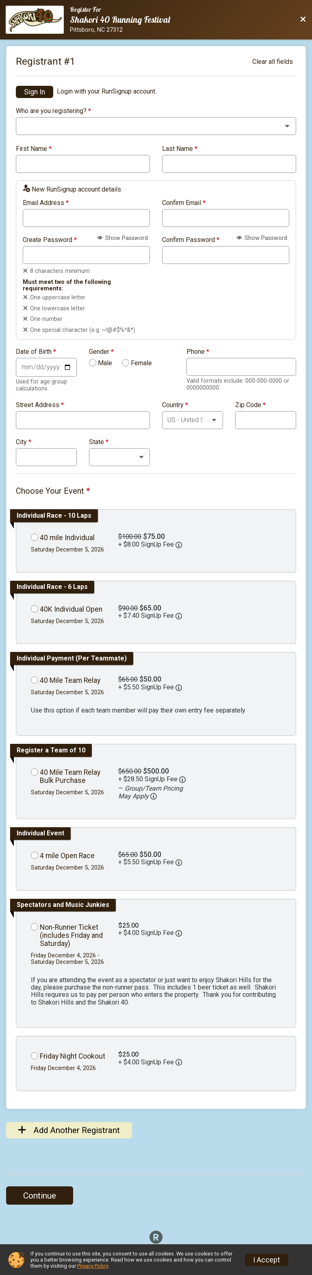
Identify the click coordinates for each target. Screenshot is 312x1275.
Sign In (34, 92)
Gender (101, 351)
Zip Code (250, 405)
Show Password (122, 238)
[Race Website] (38, 20)
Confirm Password (190, 240)
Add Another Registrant (69, 1130)
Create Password (50, 240)
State (98, 442)
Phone (197, 351)
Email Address (46, 203)
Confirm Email (184, 203)
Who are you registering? (53, 111)
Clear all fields (272, 61)
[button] (153, 796)
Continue (39, 1196)
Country (175, 405)
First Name (34, 149)
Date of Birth (36, 351)
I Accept (266, 1260)
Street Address (40, 405)
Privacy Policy (92, 1266)
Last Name (179, 149)
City (23, 442)
